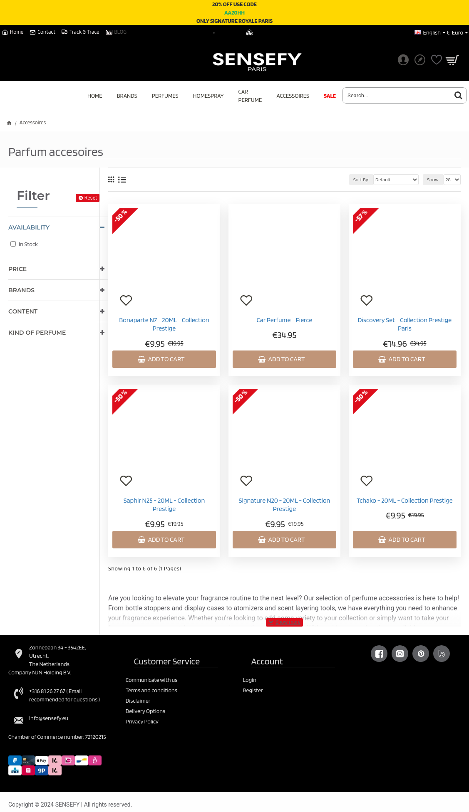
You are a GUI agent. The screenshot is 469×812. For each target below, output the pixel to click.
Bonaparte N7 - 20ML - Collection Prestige (164, 324)
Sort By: (361, 179)
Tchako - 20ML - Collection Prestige (405, 500)
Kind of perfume (37, 332)
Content (22, 311)
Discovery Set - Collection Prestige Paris (405, 324)
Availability (29, 227)
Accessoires (33, 122)
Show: (433, 179)
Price (17, 269)
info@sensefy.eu (48, 718)
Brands (21, 290)
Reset (90, 198)
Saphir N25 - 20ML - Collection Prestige (164, 504)
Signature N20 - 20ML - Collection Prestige (284, 504)
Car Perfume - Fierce (285, 320)
